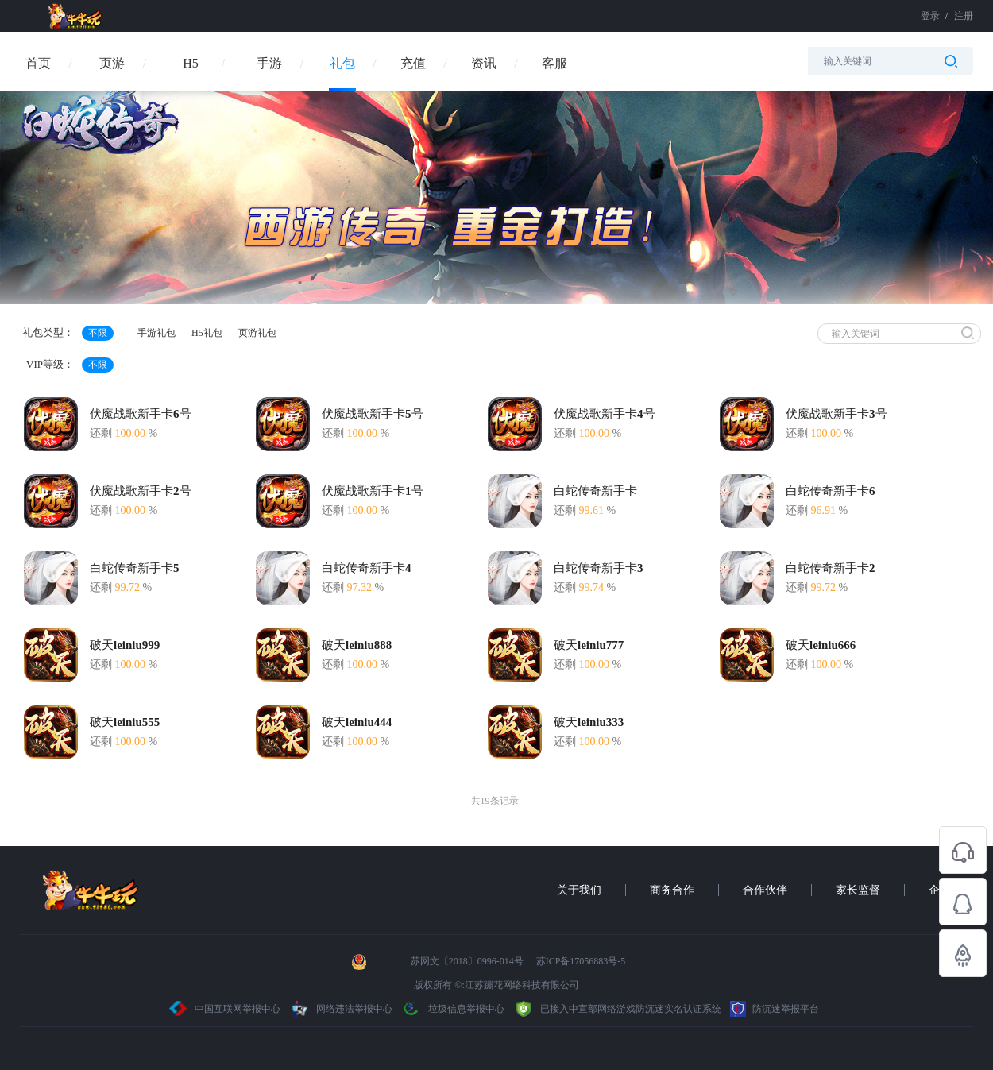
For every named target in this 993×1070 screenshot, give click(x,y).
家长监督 (858, 890)
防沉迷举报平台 (774, 1008)
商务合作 (672, 890)
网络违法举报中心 (342, 1008)
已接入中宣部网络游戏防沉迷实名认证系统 (617, 1008)
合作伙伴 (765, 890)
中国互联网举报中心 (225, 1008)
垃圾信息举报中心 (452, 1008)
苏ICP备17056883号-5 (581, 961)
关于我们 (579, 890)
